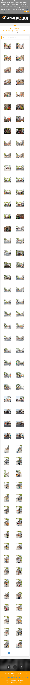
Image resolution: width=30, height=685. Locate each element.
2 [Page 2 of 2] (11, 653)
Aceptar (26, 11)
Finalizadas (16, 28)
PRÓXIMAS (13, 680)
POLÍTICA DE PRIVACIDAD (8, 677)
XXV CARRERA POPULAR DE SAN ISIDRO (14, 30)
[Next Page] (14, 653)
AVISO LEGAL (19, 677)
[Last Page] (17, 653)
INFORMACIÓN (12, 682)
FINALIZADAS (21, 680)
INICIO (7, 680)
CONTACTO (20, 682)
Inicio (10, 28)
